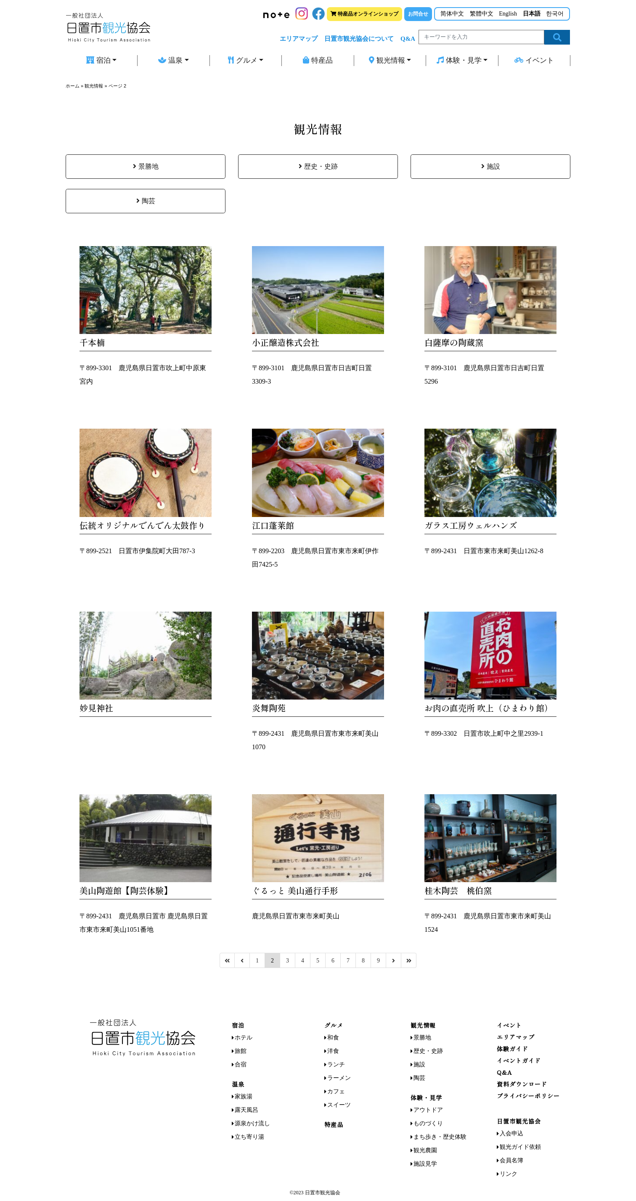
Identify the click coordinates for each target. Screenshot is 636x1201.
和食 (333, 1037)
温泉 (170, 60)
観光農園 (425, 1150)
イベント (534, 60)
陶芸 (145, 200)
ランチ (336, 1064)
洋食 (333, 1051)
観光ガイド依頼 (520, 1147)
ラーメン (339, 1078)
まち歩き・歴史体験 (439, 1137)
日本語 (532, 14)
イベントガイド (519, 1060)
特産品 (318, 60)
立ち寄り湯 (249, 1137)
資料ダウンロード (522, 1084)
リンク (508, 1174)
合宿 (240, 1064)
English (508, 14)
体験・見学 (459, 60)
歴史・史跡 (318, 166)
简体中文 (452, 14)
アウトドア (428, 1110)
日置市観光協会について (359, 38)
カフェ (336, 1091)
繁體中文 (481, 14)
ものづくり (428, 1123)
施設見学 (425, 1164)
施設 (490, 166)
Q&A (407, 38)
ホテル (243, 1037)
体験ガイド (512, 1049)
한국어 (555, 14)
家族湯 (243, 1096)
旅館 (240, 1051)
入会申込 (511, 1133)
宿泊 (98, 60)
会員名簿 (511, 1160)
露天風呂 (246, 1110)
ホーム (73, 85)
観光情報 (387, 60)
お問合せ (418, 14)
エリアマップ (299, 38)
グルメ (242, 60)
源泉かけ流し (252, 1123)
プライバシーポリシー (528, 1096)
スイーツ (339, 1105)
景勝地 (146, 166)
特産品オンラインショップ (364, 14)
